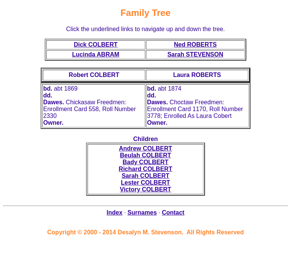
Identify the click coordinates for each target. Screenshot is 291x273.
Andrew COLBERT (145, 148)
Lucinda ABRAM (95, 54)
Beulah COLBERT (145, 155)
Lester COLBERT (145, 182)
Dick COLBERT (96, 44)
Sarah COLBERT (145, 176)
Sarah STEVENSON (195, 54)
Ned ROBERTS (195, 44)
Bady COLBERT (146, 162)
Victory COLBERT (145, 189)
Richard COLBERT (145, 169)
